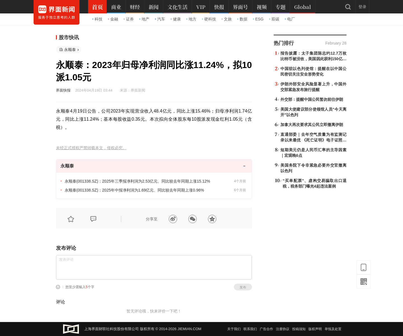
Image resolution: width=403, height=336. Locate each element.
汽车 (160, 19)
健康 (176, 19)
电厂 (290, 19)
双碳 (274, 19)
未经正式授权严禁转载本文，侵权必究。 (91, 148)
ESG (258, 19)
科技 (97, 19)
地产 (144, 19)
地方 (191, 19)
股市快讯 (69, 37)
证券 (129, 19)
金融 (113, 19)
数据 (242, 19)
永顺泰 (70, 49)
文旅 (227, 19)
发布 (243, 287)
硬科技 (209, 19)
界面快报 (63, 90)
